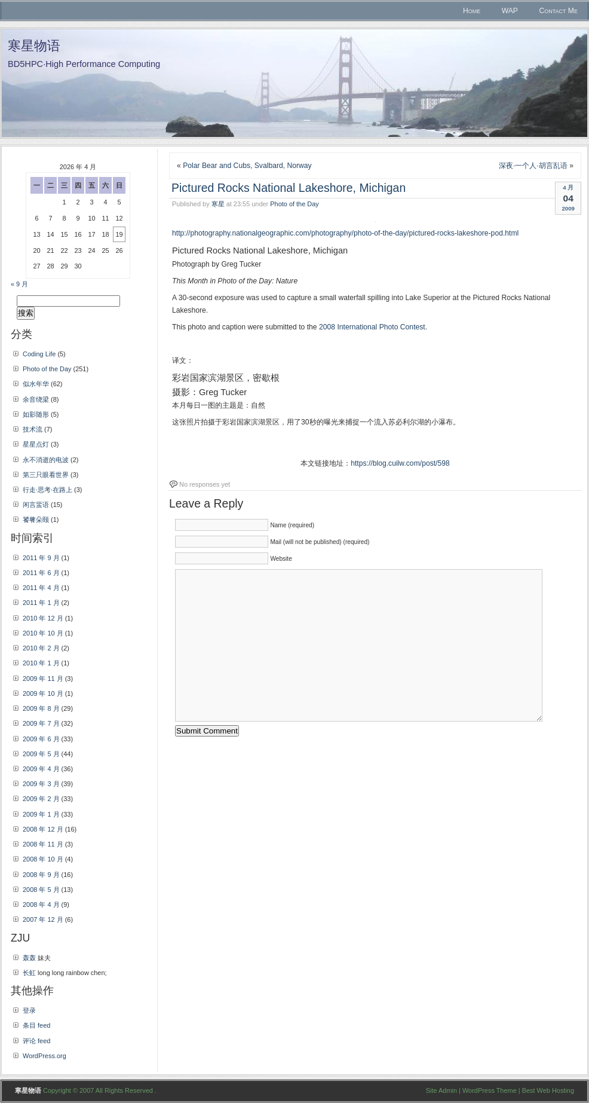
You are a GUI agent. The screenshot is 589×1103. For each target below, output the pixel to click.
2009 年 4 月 (41, 768)
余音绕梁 (36, 399)
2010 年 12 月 (43, 618)
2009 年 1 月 (41, 814)
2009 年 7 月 (41, 723)
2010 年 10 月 (43, 633)
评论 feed (36, 1040)
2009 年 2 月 (41, 798)
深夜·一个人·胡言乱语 (533, 165)
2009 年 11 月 (43, 678)
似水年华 (36, 383)
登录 (29, 1010)
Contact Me (558, 11)
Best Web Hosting (548, 1090)
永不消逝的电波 (46, 459)
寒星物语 (34, 45)
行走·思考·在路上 (47, 489)
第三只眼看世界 (46, 474)
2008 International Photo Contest (372, 327)
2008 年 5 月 (41, 889)
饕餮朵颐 (36, 519)
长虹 (29, 972)
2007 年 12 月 (43, 919)
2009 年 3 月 (41, 783)
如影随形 (36, 414)
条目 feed (36, 1025)
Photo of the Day (294, 203)
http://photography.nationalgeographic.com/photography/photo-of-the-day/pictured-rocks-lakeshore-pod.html (345, 233)
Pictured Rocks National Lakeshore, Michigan (288, 187)
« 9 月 (19, 284)
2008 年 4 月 (41, 904)
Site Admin (441, 1090)
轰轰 (29, 957)
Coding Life (39, 354)
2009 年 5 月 (41, 753)
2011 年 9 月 (41, 557)
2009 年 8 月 (41, 708)
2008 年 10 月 (43, 859)
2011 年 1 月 (41, 602)
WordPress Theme (489, 1090)
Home (471, 11)
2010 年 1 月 (41, 663)
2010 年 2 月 (41, 648)
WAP (510, 11)
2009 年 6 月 (41, 739)
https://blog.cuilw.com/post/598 (400, 463)
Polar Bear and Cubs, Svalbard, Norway (247, 165)
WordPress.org (44, 1055)
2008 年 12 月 (43, 829)
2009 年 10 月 (43, 693)
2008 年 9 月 (41, 874)
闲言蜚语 (36, 504)
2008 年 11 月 (43, 844)
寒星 (218, 203)
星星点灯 (36, 444)
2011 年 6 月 (41, 572)
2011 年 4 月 (41, 587)
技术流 (32, 429)
